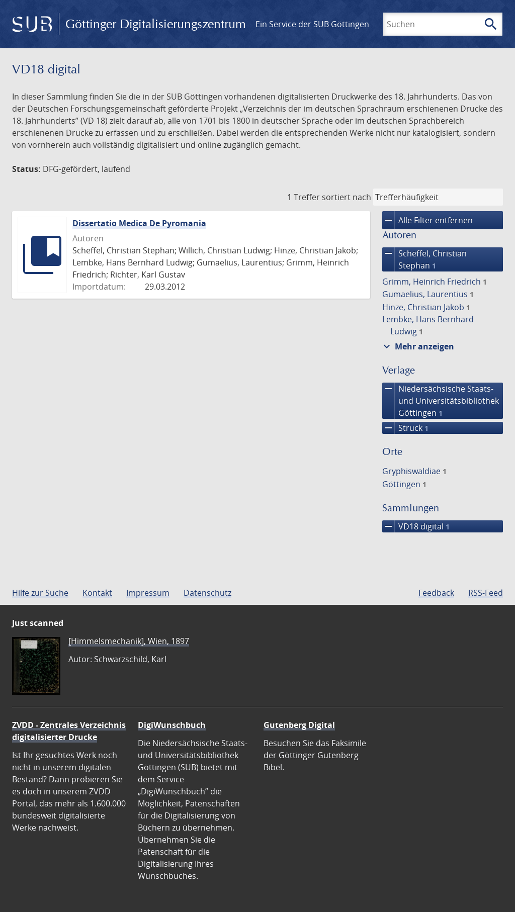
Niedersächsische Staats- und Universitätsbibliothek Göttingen (440, 401)
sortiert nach (346, 197)
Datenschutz (207, 592)
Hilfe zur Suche (40, 592)
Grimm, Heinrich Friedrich (434, 281)
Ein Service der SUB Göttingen (312, 24)
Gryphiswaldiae (414, 471)
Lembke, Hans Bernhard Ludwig (428, 325)
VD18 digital (416, 526)
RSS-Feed (485, 592)
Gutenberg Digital (299, 725)
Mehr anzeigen (417, 346)
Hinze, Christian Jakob (426, 307)
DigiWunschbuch (172, 725)
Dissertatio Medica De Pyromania (139, 223)
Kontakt (97, 592)
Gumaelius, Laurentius (428, 294)
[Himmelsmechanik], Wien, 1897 (128, 641)
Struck (405, 428)
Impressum (147, 592)
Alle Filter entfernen (427, 220)
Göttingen (404, 484)
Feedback (436, 592)
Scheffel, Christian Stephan (424, 259)
